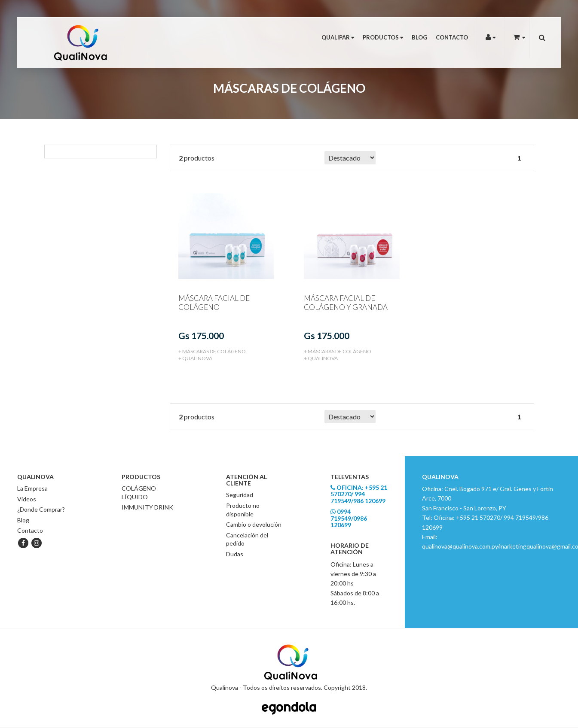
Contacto (452, 37)
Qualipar (337, 37)
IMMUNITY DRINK (147, 506)
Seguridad (239, 494)
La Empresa (32, 487)
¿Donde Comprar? (41, 509)
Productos (383, 37)
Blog (419, 37)
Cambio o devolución (253, 524)
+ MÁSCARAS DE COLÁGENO (212, 351)
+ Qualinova (195, 358)
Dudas (234, 553)
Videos (26, 498)
